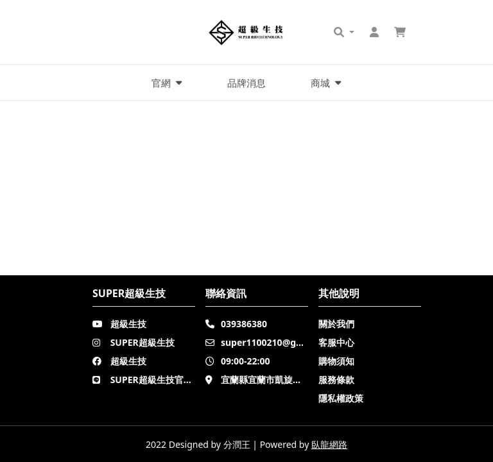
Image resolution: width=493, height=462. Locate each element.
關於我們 (336, 324)
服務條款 (336, 379)
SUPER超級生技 (142, 342)
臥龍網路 (329, 444)
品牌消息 (246, 82)
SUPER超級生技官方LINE (162, 379)
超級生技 (128, 324)
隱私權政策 (340, 398)
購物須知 (336, 361)
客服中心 (336, 342)
